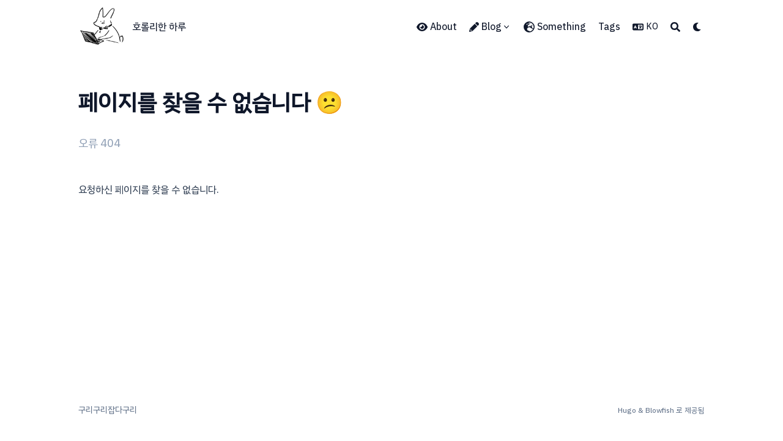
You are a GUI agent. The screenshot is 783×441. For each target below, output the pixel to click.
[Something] (555, 27)
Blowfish (659, 410)
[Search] (675, 27)
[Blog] (490, 27)
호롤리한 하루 (159, 27)
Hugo (627, 410)
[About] (437, 27)
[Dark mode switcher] (697, 27)
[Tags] (609, 27)
